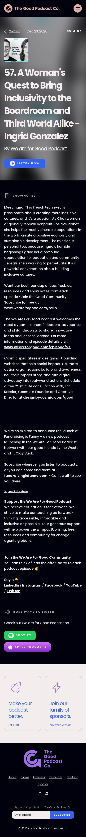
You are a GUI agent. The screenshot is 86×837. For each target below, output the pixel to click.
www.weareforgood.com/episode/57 (37, 347)
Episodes (39, 777)
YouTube (74, 585)
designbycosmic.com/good (48, 397)
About (12, 777)
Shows (25, 777)
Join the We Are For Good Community (37, 557)
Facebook (53, 585)
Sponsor (43, 784)
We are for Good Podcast (39, 148)
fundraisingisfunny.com (26, 475)
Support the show (16, 491)
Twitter (13, 590)
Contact (72, 777)
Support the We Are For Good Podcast (37, 501)
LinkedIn (12, 585)
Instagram (32, 585)
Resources (55, 777)
